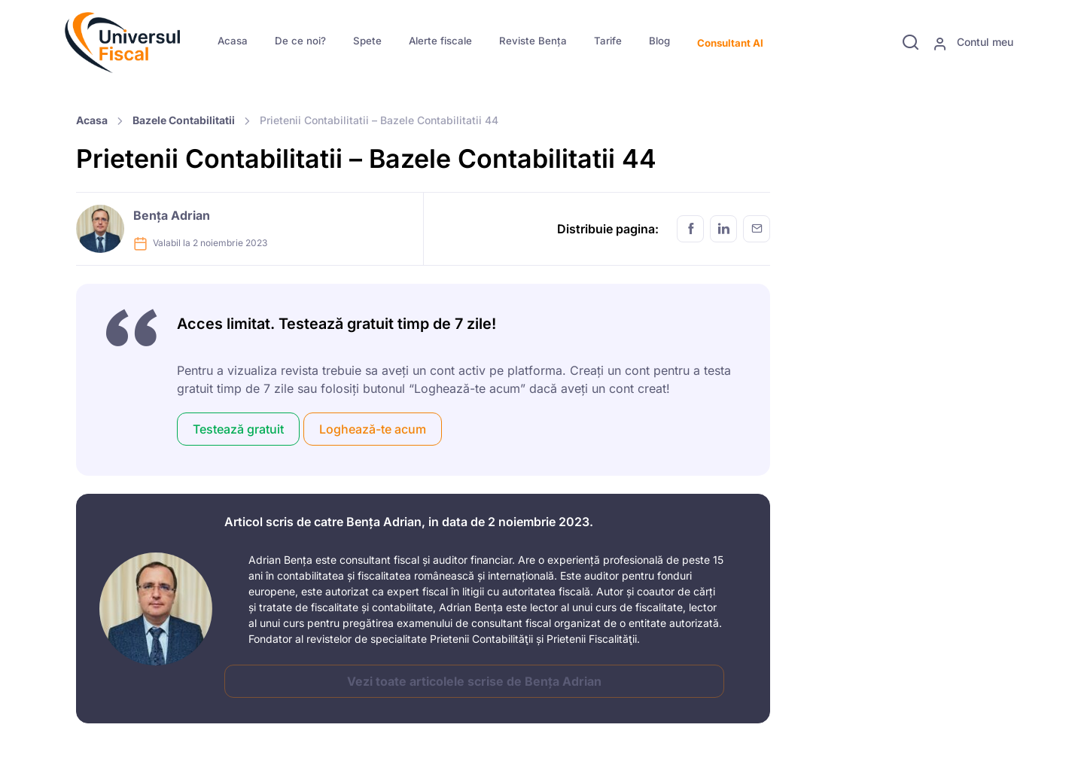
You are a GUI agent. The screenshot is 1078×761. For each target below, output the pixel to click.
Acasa (233, 41)
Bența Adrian (171, 215)
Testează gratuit (238, 429)
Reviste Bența (533, 41)
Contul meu (973, 42)
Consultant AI (730, 43)
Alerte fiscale (440, 41)
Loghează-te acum (372, 429)
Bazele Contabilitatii (183, 120)
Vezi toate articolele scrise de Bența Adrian (474, 681)
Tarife (608, 41)
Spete (367, 41)
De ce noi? (300, 41)
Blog (659, 41)
